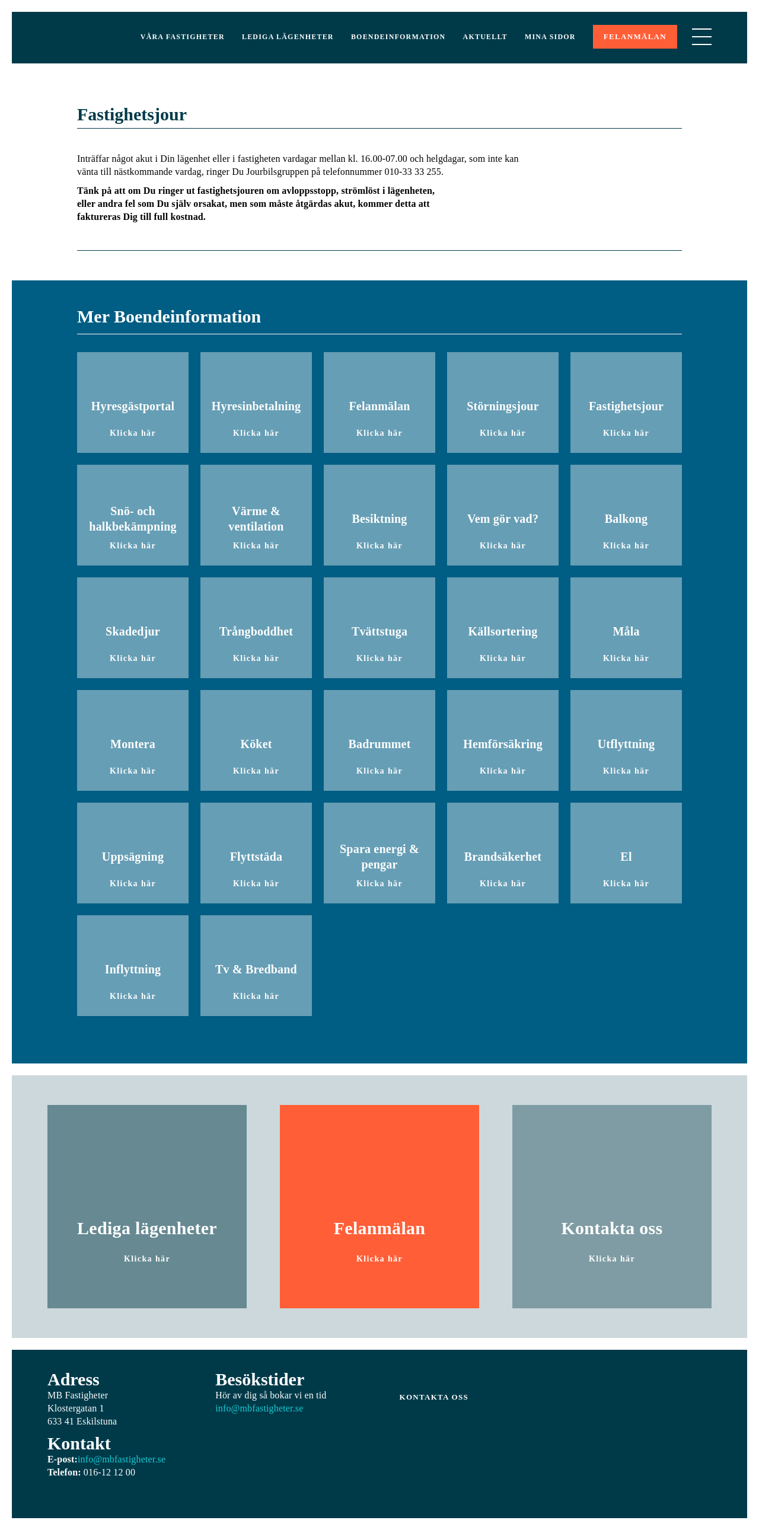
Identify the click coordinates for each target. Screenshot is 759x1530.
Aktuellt (485, 37)
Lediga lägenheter (288, 37)
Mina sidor (550, 37)
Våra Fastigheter (183, 37)
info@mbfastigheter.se (121, 1459)
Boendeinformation (398, 37)
